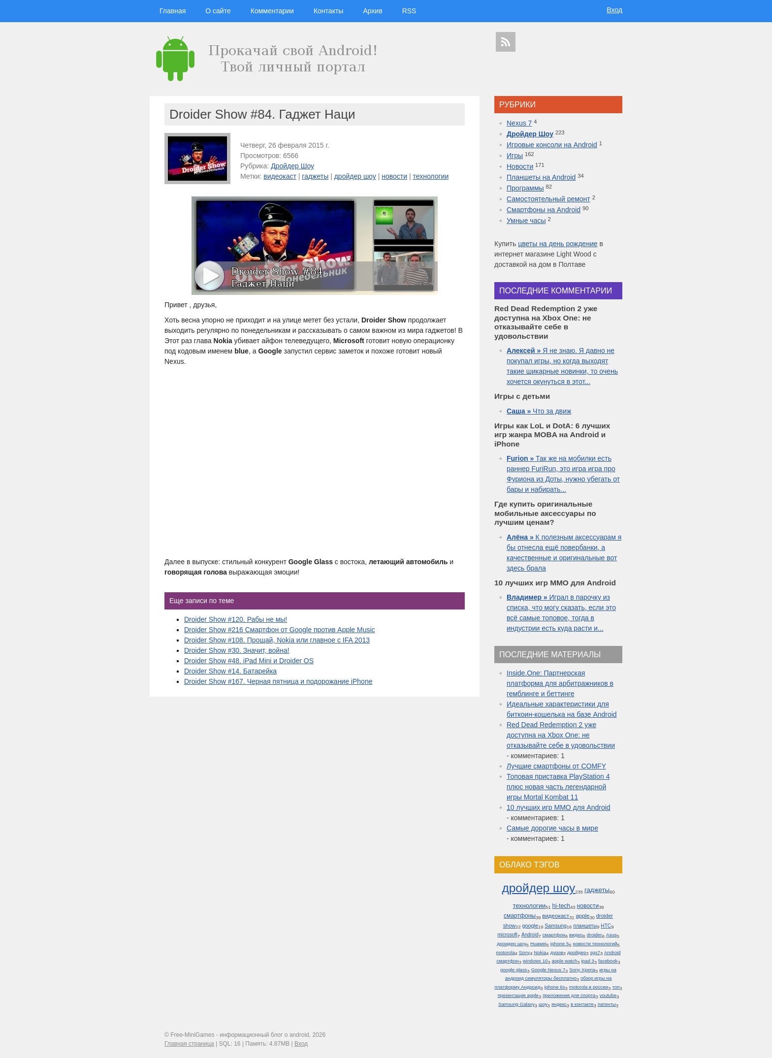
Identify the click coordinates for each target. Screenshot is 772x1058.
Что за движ (539, 411)
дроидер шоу (511, 943)
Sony (524, 952)
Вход (614, 10)
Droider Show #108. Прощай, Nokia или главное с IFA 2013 (277, 640)
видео (576, 934)
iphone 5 (559, 943)
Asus (611, 934)
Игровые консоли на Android (552, 145)
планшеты (585, 926)
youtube (608, 995)
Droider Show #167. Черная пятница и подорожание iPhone (278, 681)
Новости (520, 166)
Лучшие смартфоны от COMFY (556, 766)
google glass (513, 969)
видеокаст (279, 176)
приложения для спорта (569, 995)
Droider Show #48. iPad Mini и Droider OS (249, 661)
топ (615, 987)
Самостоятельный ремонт (548, 199)
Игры (515, 156)
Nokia (540, 952)
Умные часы (526, 220)
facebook (607, 960)
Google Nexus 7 (548, 969)
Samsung (556, 926)
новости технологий (595, 943)
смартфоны (520, 915)
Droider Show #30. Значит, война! (237, 650)
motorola (505, 952)
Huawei (538, 943)
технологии (431, 176)
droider (594, 934)
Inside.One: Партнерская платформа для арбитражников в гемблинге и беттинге (560, 683)
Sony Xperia (582, 969)
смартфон (554, 934)
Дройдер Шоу (292, 166)
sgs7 (595, 952)
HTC (606, 926)
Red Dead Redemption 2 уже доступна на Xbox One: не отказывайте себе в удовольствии (561, 735)
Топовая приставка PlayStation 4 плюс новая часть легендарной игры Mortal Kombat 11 (558, 786)
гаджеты (315, 176)
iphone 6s (555, 987)
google (530, 926)
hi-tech (561, 905)
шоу (543, 1004)
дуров (556, 952)
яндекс (559, 1004)
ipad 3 (587, 960)
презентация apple (518, 995)
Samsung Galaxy (516, 1004)
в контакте (582, 1004)
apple (582, 916)
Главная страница (189, 1043)
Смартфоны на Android (543, 210)
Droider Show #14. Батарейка (230, 671)
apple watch (565, 960)
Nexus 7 (519, 123)
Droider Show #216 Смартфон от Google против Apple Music (279, 630)
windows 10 (535, 960)
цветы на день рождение (557, 244)
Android (530, 934)
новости (394, 176)
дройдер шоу (355, 176)
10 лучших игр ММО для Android (559, 807)
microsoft (507, 934)
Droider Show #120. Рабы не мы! (235, 619)
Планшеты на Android (541, 177)
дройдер (576, 952)
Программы (525, 188)
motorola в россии (589, 987)
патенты (607, 1004)
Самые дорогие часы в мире (552, 828)
